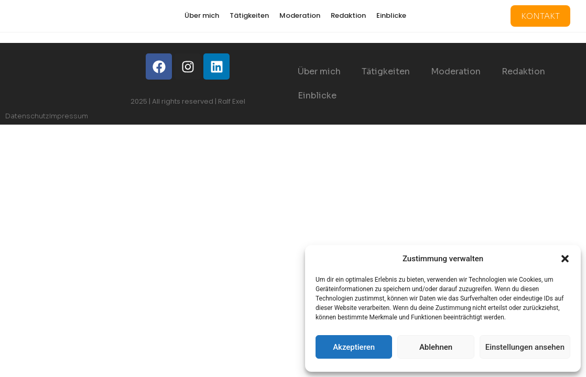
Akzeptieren (354, 347)
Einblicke (391, 15)
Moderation (299, 15)
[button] (565, 258)
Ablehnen (435, 347)
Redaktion (348, 15)
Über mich (202, 15)
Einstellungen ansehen (525, 347)
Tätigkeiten (249, 15)
